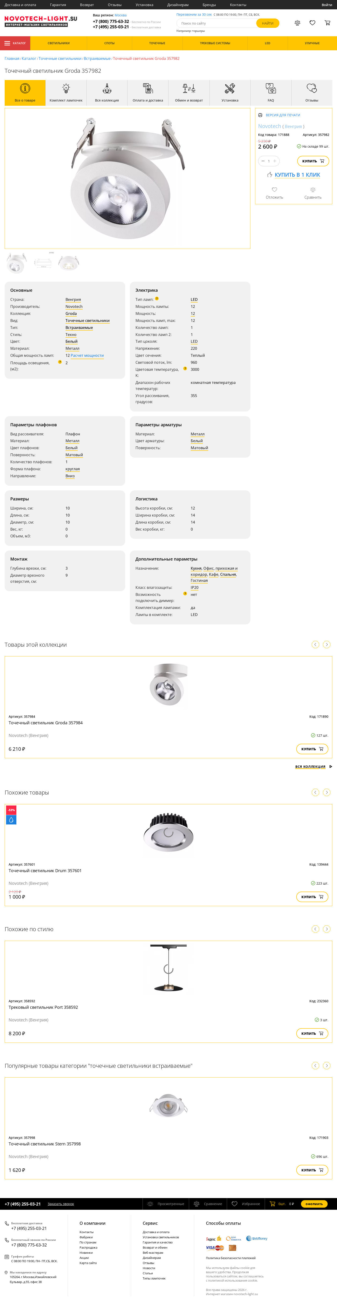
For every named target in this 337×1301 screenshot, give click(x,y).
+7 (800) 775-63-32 (127, 21)
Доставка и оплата (20, 4)
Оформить (314, 1204)
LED (194, 299)
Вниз (70, 475)
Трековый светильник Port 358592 (43, 1007)
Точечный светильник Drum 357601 (45, 870)
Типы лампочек (154, 1278)
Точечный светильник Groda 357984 (46, 722)
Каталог (15, 43)
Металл (72, 348)
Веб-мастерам (153, 1252)
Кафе (213, 574)
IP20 (194, 587)
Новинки (86, 1252)
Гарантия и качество (158, 1242)
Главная (12, 58)
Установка (144, 4)
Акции (84, 1258)
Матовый (74, 454)
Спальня (228, 574)
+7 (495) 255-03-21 (127, 26)
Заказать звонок (61, 1204)
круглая (73, 468)
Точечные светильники (60, 58)
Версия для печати (283, 115)
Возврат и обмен (155, 1247)
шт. (278, 1204)
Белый (72, 341)
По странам (88, 1242)
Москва (121, 15)
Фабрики (86, 1237)
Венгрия (73, 299)
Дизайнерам (178, 4)
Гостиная (199, 580)
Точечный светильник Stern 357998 (45, 1144)
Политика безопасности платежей (231, 1258)
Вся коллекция (313, 766)
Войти (327, 5)
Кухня (196, 568)
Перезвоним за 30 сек (194, 15)
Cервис (150, 1223)
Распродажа (88, 1247)
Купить (313, 161)
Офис (208, 568)
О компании (93, 1223)
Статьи (148, 1273)
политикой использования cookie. (233, 1280)
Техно (71, 334)
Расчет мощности (87, 355)
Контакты (238, 4)
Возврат (87, 4)
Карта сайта (88, 1263)
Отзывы (115, 4)
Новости (149, 1268)
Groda (71, 313)
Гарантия (58, 4)
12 (193, 313)
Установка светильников (161, 1237)
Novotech (74, 306)
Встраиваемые (97, 58)
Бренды (209, 4)
